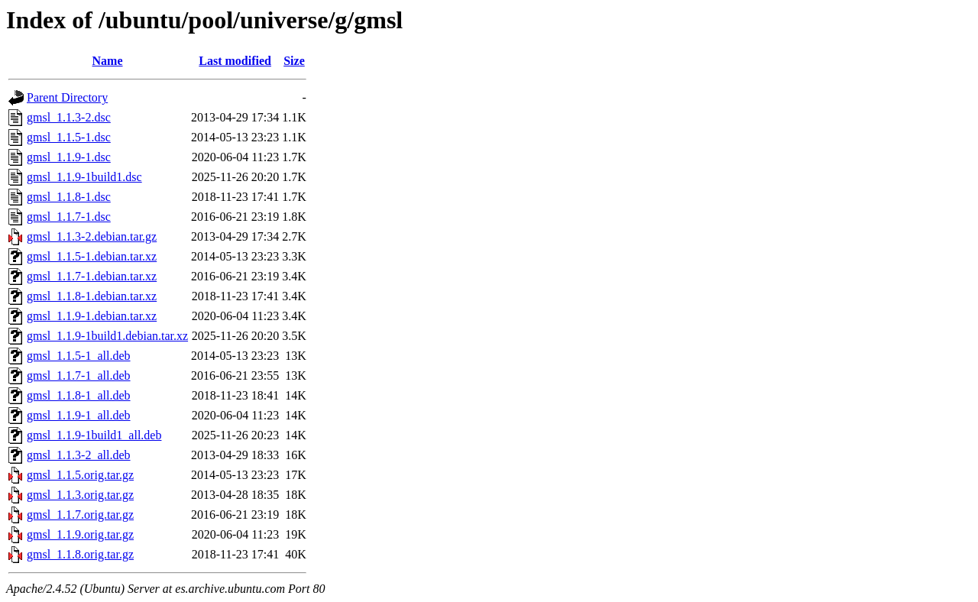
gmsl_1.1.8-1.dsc (69, 196)
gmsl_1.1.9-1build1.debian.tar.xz (107, 335)
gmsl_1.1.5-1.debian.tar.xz (92, 256)
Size (294, 60)
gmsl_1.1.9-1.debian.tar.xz (92, 315)
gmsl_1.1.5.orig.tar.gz (80, 474)
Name (107, 60)
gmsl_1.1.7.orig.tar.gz (80, 514)
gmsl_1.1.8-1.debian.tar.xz (92, 296)
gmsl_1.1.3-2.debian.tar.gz (92, 236)
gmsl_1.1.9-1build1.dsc (84, 176)
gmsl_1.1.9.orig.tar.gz (80, 534)
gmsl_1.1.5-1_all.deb (79, 355)
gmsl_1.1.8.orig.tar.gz (80, 554)
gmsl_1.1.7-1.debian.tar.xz (92, 276)
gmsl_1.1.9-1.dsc (69, 156)
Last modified (235, 60)
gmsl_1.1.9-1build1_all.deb (94, 435)
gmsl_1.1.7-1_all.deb (79, 375)
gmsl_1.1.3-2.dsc (69, 117)
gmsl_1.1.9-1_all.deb (79, 415)
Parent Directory (67, 97)
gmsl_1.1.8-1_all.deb (79, 395)
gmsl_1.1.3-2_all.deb (79, 454)
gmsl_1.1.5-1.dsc (69, 137)
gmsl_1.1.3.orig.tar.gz (80, 494)
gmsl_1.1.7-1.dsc (69, 216)
